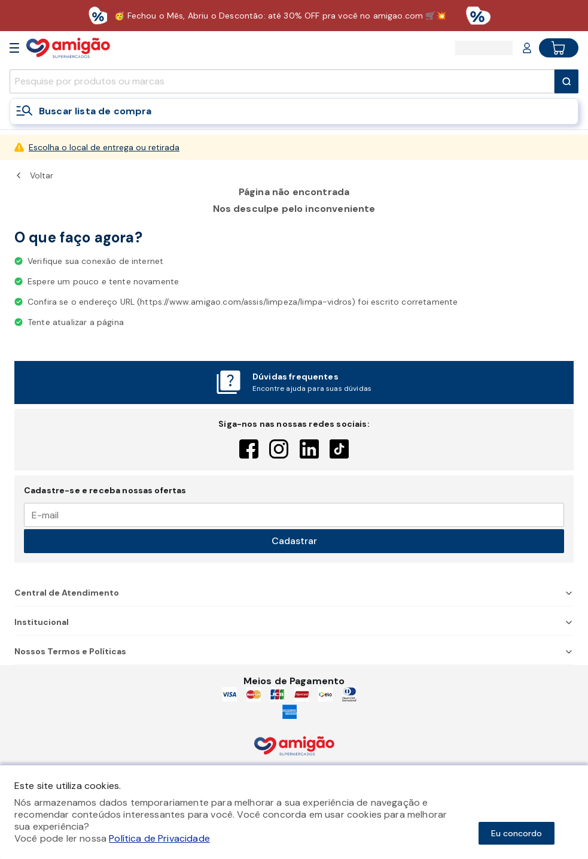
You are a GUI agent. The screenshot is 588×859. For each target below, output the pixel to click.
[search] (282, 81)
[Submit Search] (566, 81)
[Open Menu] (14, 48)
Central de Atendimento (294, 592)
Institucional (294, 622)
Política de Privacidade (159, 838)
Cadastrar (294, 541)
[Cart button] (558, 47)
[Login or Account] (527, 48)
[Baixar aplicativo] (294, 15)
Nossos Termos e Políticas (294, 651)
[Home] (68, 47)
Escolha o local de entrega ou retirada (104, 147)
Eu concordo (516, 833)
